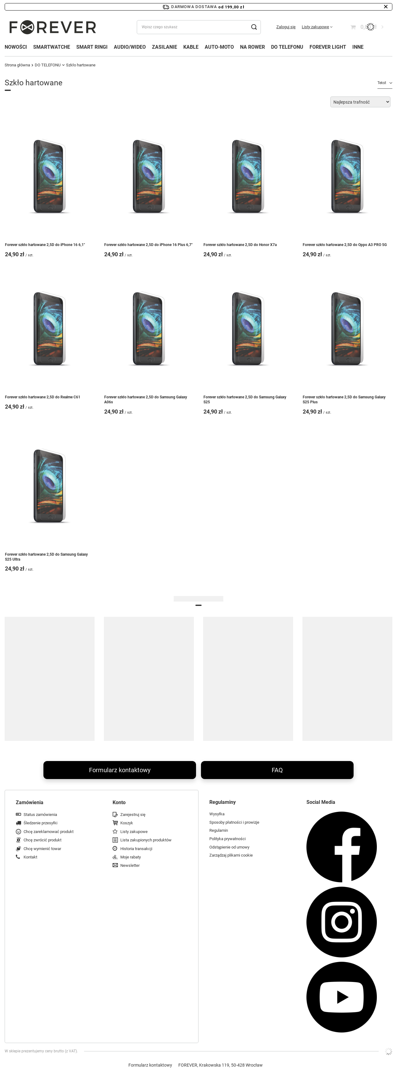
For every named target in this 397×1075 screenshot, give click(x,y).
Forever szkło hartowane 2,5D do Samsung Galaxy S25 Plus (344, 399)
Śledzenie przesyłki (40, 823)
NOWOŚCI (16, 47)
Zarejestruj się (132, 814)
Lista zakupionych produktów (146, 840)
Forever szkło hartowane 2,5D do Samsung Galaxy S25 (244, 399)
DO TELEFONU (287, 47)
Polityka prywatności (227, 838)
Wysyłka (217, 814)
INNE (358, 47)
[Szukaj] (254, 27)
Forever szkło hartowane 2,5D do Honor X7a (240, 245)
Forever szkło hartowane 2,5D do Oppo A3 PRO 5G (345, 245)
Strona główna (17, 65)
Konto (119, 802)
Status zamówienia (40, 814)
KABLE (190, 47)
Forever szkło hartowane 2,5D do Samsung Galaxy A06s (145, 399)
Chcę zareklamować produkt (49, 831)
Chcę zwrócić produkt (42, 840)
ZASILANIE (164, 47)
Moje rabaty (130, 857)
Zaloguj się (286, 27)
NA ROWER (252, 47)
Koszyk (126, 823)
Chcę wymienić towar (42, 848)
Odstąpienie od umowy (229, 847)
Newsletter (130, 865)
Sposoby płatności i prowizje (234, 822)
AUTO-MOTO (219, 47)
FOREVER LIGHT (328, 47)
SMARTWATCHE (51, 47)
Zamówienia (29, 802)
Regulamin (218, 830)
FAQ (277, 770)
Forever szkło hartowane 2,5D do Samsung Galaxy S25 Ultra (46, 557)
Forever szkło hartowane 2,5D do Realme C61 (42, 397)
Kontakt (30, 857)
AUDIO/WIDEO (130, 47)
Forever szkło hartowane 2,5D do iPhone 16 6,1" (45, 245)
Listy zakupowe (315, 27)
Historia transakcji (136, 848)
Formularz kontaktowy (119, 770)
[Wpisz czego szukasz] (199, 27)
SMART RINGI (92, 47)
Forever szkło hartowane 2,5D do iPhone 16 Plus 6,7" (148, 245)
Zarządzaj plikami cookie (231, 855)
